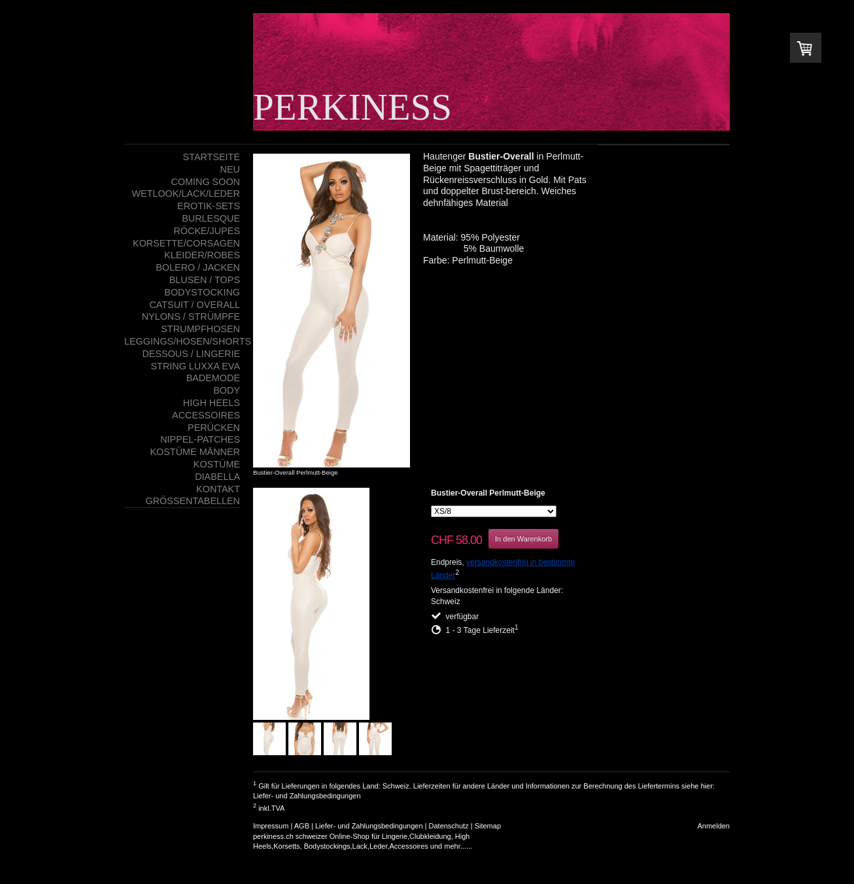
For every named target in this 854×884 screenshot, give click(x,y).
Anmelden (713, 826)
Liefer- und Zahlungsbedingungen (307, 796)
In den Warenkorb (523, 539)
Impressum (270, 826)
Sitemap (488, 826)
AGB (301, 826)
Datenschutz (449, 826)
